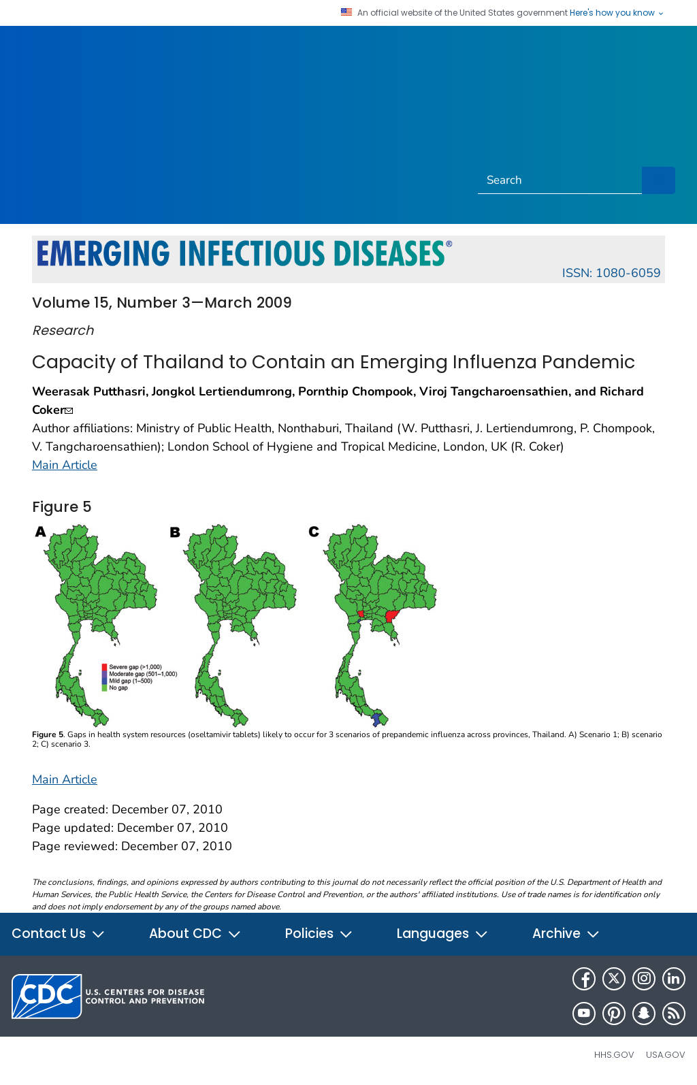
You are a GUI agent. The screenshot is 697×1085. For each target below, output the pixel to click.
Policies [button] (319, 933)
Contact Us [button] (59, 933)
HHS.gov (614, 1054)
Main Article (64, 465)
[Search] (560, 180)
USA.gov (665, 1054)
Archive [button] (566, 933)
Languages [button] (443, 933)
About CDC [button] (195, 933)
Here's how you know (617, 13)
